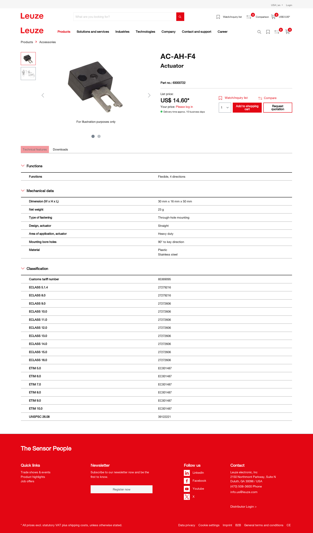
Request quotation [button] (277, 105)
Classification (34, 266)
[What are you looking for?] (124, 16)
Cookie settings (209, 523)
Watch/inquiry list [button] (233, 95)
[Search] (180, 16)
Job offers (27, 479)
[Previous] (43, 92)
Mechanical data (37, 188)
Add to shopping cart (247, 105)
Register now (121, 487)
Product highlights (33, 474)
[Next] (149, 92)
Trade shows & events (36, 470)
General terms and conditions (263, 523)
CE (289, 523)
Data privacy (186, 523)
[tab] (35, 147)
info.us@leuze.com (244, 490)
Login (289, 5)
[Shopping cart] (280, 17)
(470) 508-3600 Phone (246, 484)
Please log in (184, 104)
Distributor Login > (243, 504)
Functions (31, 163)
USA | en (276, 5)
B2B (238, 523)
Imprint (227, 523)
